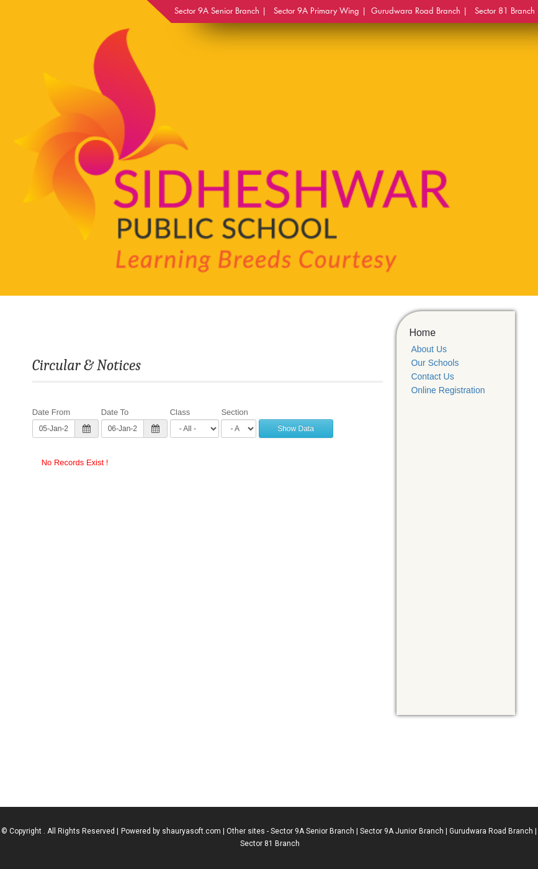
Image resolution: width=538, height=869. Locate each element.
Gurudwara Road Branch (491, 831)
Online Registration (448, 390)
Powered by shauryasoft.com (171, 831)
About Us (429, 349)
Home (422, 332)
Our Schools (435, 363)
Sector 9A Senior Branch (312, 831)
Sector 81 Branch (270, 843)
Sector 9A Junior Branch (402, 831)
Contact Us (432, 376)
